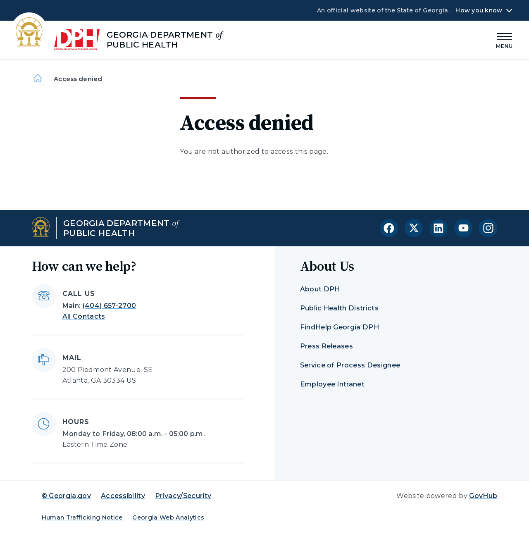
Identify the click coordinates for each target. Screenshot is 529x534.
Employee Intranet (332, 384)
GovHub (483, 496)
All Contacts (83, 316)
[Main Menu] (504, 39)
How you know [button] (478, 10)
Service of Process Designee (350, 365)
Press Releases (326, 346)
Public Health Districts (339, 308)
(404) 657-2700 (109, 306)
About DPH (320, 289)
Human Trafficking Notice (82, 517)
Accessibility (123, 496)
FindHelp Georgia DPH (339, 327)
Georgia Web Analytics (168, 517)
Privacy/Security (183, 496)
